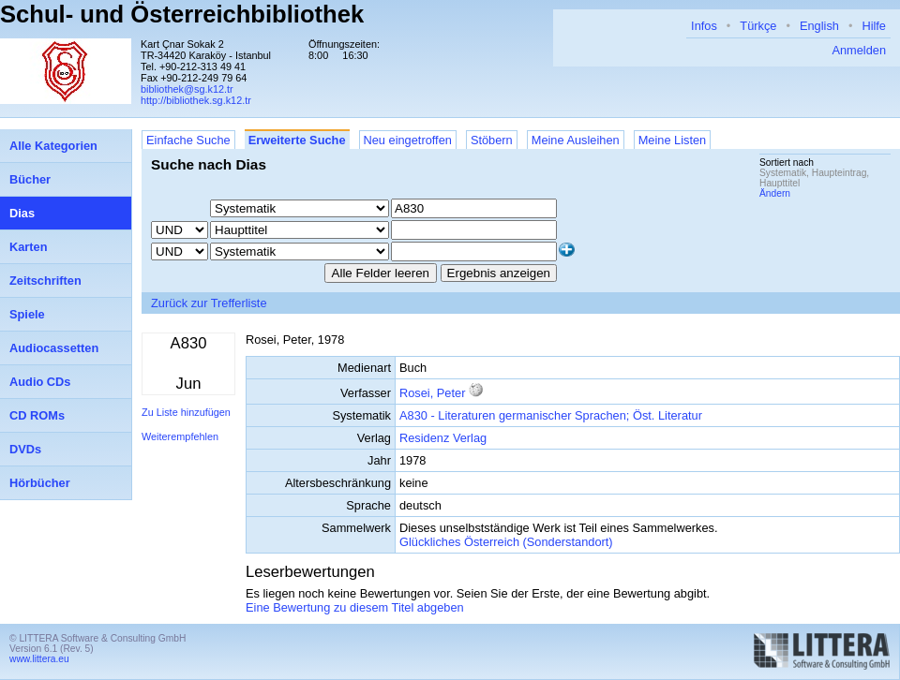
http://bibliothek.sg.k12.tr (196, 100)
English (819, 26)
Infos (704, 26)
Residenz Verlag (443, 438)
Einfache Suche (188, 140)
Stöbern (492, 140)
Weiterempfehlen (180, 436)
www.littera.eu (39, 659)
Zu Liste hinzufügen (186, 412)
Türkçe (758, 26)
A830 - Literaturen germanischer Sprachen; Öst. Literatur (550, 415)
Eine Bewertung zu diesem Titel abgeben (355, 607)
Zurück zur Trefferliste (209, 303)
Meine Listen (672, 140)
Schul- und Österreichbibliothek (182, 14)
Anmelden (859, 50)
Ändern (774, 193)
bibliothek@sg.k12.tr (187, 89)
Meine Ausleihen (576, 140)
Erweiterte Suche (297, 140)
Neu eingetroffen (408, 140)
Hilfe (874, 26)
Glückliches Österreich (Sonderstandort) (506, 542)
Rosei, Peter (432, 393)
